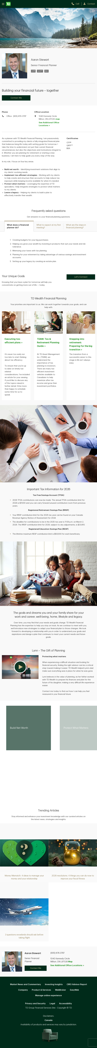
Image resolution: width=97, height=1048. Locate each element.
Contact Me (16, 98)
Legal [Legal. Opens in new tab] (52, 1004)
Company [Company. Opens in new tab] (23, 990)
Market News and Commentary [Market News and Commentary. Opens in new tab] (25, 984)
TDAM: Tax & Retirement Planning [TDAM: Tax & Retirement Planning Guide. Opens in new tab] (48, 342)
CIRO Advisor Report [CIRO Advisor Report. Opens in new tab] (77, 984)
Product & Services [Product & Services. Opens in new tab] (41, 990)
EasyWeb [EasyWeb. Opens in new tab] (74, 990)
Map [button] (70, 962)
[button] (20, 667)
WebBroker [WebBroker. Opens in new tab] (60, 990)
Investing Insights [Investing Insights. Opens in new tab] (54, 984)
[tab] (19, 226)
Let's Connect (80, 277)
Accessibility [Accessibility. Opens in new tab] (65, 1004)
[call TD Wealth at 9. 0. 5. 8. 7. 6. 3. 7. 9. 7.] (76, 4)
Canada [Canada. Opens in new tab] (48, 1020)
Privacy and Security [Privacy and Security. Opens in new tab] (35, 1004)
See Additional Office (49, 124)
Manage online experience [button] (48, 996)
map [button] (57, 119)
